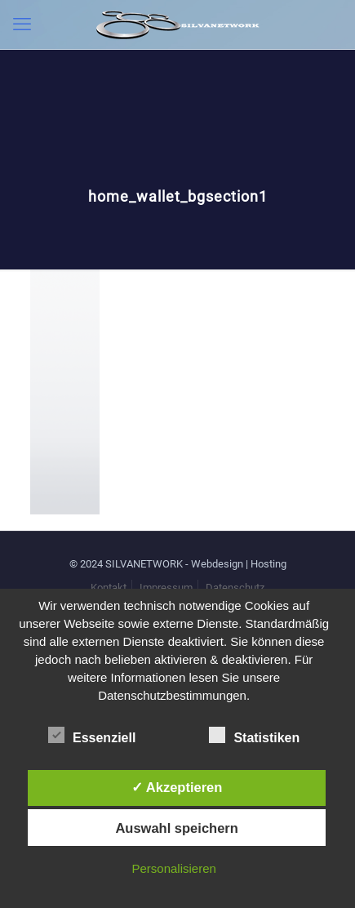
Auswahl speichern (176, 828)
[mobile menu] (22, 24)
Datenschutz (235, 587)
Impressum (166, 587)
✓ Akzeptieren (177, 787)
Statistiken (254, 736)
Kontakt (108, 587)
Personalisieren (173, 868)
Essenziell (91, 736)
